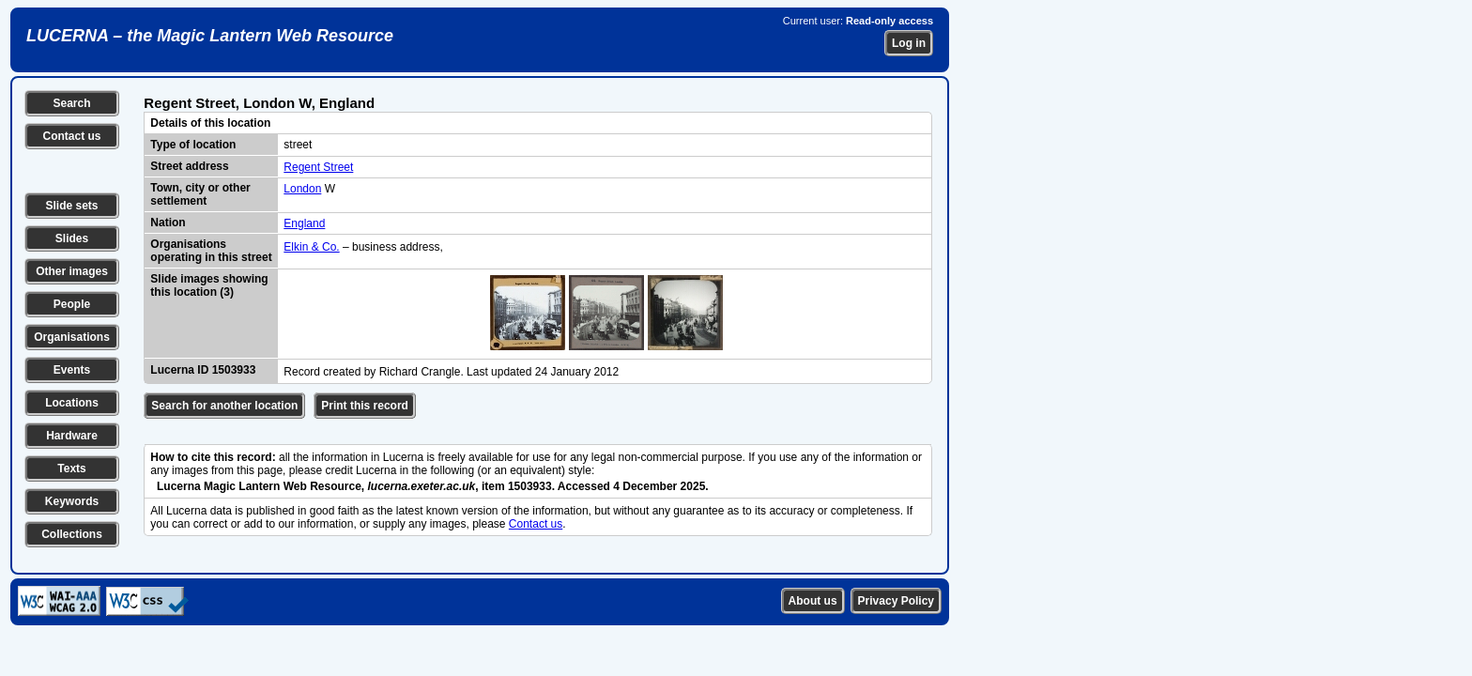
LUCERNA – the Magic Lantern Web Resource (209, 35)
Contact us (71, 136)
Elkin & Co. (311, 247)
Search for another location (224, 405)
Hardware (72, 435)
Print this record (364, 405)
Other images (72, 271)
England (304, 223)
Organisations (72, 337)
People (72, 304)
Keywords (72, 501)
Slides (71, 238)
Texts (71, 468)
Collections (71, 534)
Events (72, 369)
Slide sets (71, 205)
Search (71, 103)
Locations (72, 402)
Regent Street (318, 167)
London (302, 188)
